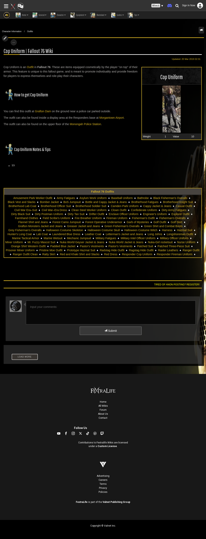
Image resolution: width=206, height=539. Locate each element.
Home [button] (22, 15)
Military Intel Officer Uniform (138, 238)
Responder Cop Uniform (137, 254)
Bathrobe (143, 198)
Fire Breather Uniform (88, 218)
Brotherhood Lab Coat (22, 206)
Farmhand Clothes (26, 218)
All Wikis (103, 405)
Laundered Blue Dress (66, 234)
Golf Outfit (159, 222)
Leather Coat (93, 234)
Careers (103, 480)
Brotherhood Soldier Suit (91, 206)
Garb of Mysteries (138, 222)
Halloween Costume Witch (140, 230)
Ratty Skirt (48, 254)
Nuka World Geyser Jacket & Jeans (82, 242)
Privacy (103, 488)
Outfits (30, 31)
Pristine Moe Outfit (50, 250)
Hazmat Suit (184, 230)
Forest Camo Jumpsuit (67, 222)
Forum (103, 409)
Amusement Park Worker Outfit (32, 198)
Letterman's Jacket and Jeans (124, 234)
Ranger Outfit (191, 250)
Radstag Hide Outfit (112, 250)
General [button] (39, 15)
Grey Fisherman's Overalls (24, 230)
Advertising (103, 476)
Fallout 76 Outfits (102, 191)
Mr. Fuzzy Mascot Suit (41, 242)
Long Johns (155, 234)
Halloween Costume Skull (104, 230)
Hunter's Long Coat (20, 234)
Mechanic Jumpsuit (79, 238)
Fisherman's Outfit (143, 218)
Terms (103, 484)
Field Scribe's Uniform (56, 218)
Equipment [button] (78, 15)
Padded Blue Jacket (62, 246)
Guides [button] (117, 15)
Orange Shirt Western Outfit (28, 246)
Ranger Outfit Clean (25, 254)
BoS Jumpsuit (72, 202)
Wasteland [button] (98, 15)
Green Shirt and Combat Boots (163, 226)
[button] (157, 5)
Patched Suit (145, 246)
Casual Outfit (184, 206)
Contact (103, 417)
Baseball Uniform (122, 198)
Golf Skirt (176, 222)
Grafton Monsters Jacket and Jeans (40, 226)
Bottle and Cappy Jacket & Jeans (106, 202)
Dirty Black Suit (20, 214)
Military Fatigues (106, 238)
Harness (167, 230)
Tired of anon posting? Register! (177, 284)
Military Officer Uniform (174, 238)
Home (103, 401)
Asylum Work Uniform (93, 198)
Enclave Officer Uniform (124, 214)
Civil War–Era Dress (54, 210)
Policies (103, 492)
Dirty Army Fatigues (174, 210)
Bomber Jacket (49, 202)
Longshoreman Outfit (180, 234)
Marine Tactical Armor (25, 238)
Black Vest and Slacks (21, 202)
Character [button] (58, 15)
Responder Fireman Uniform (175, 254)
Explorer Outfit (180, 214)
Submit (110, 330)
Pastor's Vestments (92, 246)
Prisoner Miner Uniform (20, 250)
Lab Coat (42, 234)
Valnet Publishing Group (116, 502)
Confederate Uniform (144, 210)
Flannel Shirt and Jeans (33, 222)
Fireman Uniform (116, 218)
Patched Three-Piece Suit (174, 246)
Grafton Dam (43, 111)
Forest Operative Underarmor (103, 222)
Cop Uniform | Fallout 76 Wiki (28, 51)
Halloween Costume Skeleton (64, 230)
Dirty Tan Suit (76, 214)
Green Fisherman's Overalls (122, 226)
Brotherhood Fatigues (145, 202)
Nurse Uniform (186, 242)
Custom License (107, 446)
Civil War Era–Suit (25, 210)
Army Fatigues (66, 198)
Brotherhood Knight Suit (178, 202)
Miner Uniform (14, 242)
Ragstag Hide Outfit (141, 250)
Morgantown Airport (111, 117)
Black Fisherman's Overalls (170, 198)
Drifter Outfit (96, 214)
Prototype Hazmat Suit (81, 250)
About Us (103, 413)
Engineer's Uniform (155, 214)
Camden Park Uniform (125, 206)
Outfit (30, 67)
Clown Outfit (118, 210)
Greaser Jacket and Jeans (83, 226)
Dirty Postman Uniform (49, 214)
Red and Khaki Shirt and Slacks (79, 254)
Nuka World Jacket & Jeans (126, 242)
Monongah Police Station (85, 124)
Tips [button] (133, 15)
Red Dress (110, 254)
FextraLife (82, 502)
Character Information (12, 31)
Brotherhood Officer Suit (56, 206)
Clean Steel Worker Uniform (88, 210)
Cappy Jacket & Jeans (157, 206)
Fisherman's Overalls (172, 218)
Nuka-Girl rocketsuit (160, 242)
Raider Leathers (168, 250)
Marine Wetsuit (53, 238)
